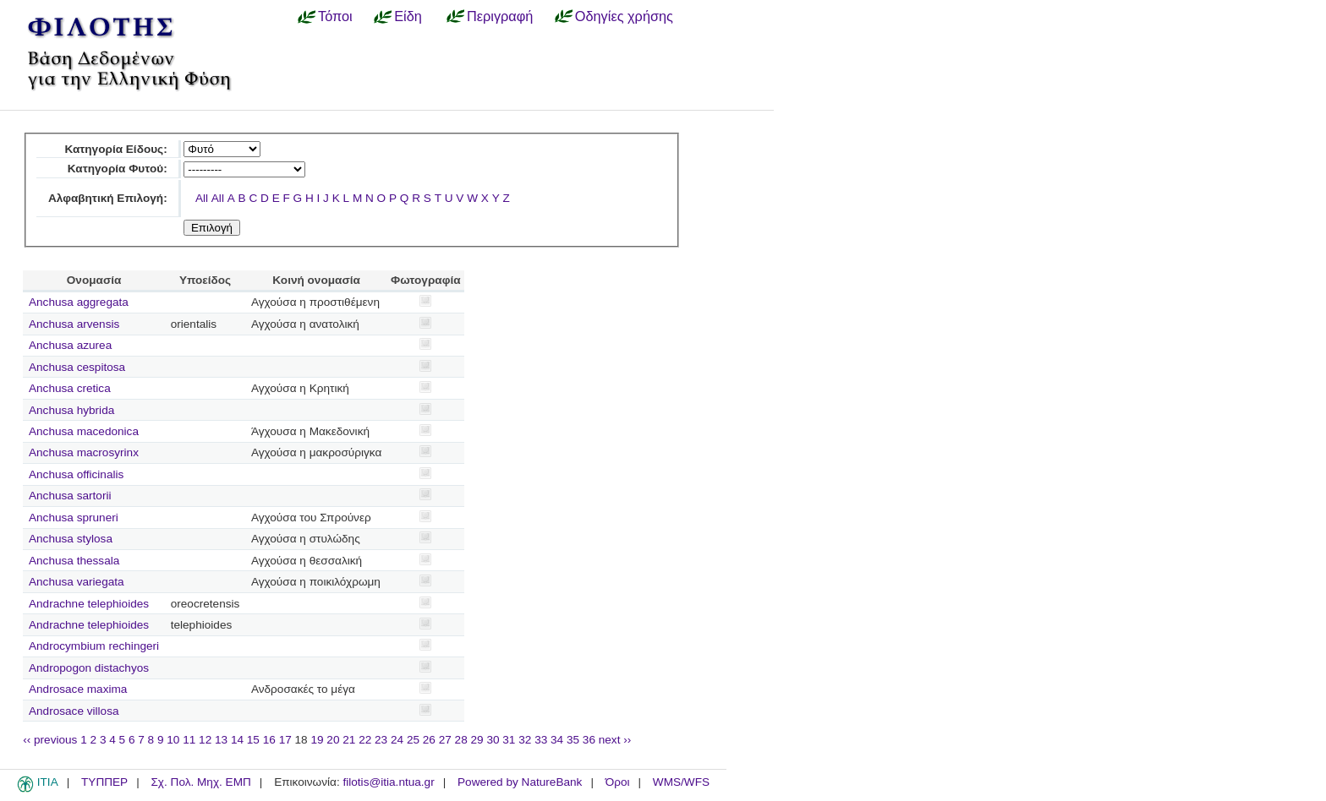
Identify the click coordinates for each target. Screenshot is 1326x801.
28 (461, 739)
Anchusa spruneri (73, 517)
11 (189, 739)
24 (397, 739)
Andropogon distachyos (89, 668)
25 (413, 739)
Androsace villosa (74, 711)
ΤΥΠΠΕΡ (104, 782)
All (201, 198)
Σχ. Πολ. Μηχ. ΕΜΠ (200, 782)
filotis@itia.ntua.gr (388, 782)
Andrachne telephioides (89, 603)
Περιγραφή (500, 16)
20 (332, 739)
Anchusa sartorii (70, 495)
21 (348, 739)
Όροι (617, 782)
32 (524, 739)
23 (381, 739)
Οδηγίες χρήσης (624, 16)
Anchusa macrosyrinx (84, 452)
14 (237, 739)
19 (316, 739)
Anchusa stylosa (70, 538)
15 (253, 739)
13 (221, 739)
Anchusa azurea (70, 345)
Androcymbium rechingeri (94, 646)
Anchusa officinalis (76, 474)
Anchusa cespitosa (77, 367)
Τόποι (335, 16)
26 (429, 739)
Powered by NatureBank (520, 782)
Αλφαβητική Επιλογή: (107, 198)
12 (205, 739)
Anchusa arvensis (74, 324)
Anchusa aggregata (79, 302)
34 (557, 739)
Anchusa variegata (76, 581)
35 (573, 739)
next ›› (615, 739)
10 (173, 739)
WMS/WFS (681, 782)
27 (445, 739)
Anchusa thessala (74, 560)
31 (508, 739)
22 (365, 739)
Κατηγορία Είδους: (115, 149)
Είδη (408, 16)
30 (492, 739)
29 (477, 739)
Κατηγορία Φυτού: (117, 168)
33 (540, 739)
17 (285, 739)
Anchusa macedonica (84, 431)
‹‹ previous (50, 739)
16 (269, 739)
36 (589, 739)
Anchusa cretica (70, 388)
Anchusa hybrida (71, 410)
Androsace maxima (78, 689)
